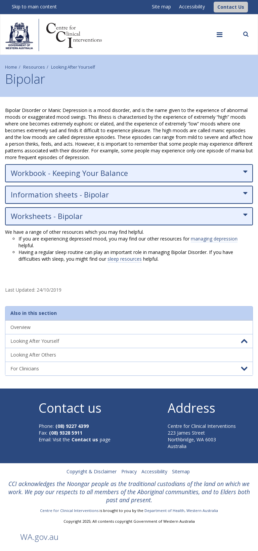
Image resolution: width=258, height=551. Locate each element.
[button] (231, 7)
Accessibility (192, 6)
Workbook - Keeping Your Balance (129, 173)
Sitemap (181, 471)
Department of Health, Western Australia (181, 510)
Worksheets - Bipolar (129, 216)
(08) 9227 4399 (72, 426)
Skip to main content (34, 6)
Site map (161, 6)
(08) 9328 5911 (65, 433)
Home (11, 67)
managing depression (214, 238)
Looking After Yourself (73, 67)
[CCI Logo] (212, 6)
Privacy (129, 471)
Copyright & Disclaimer (92, 471)
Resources (34, 67)
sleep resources (125, 259)
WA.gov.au (39, 536)
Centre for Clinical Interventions (69, 510)
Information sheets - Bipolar (129, 194)
